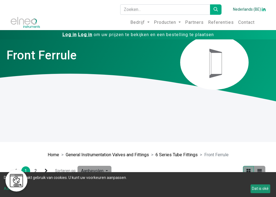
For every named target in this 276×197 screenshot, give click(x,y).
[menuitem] (140, 22)
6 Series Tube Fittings (177, 154)
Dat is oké (260, 188)
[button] (94, 171)
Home (53, 154)
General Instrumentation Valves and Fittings (107, 154)
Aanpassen (14, 188)
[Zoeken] (216, 9)
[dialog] (138, 184)
